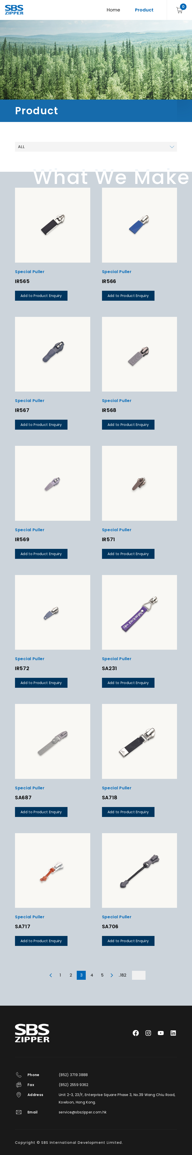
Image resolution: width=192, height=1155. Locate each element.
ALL (21, 147)
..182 (122, 975)
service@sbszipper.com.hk (82, 1112)
